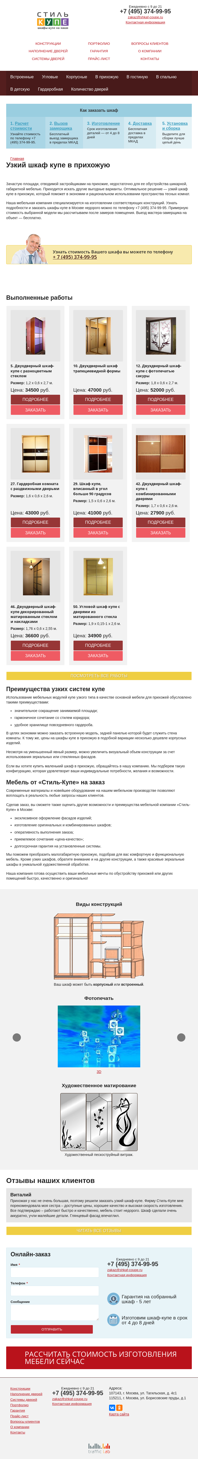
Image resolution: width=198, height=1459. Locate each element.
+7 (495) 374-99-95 (145, 11)
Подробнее (35, 399)
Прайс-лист (99, 59)
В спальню (166, 77)
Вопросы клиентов (149, 44)
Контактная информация (145, 22)
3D (99, 1072)
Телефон (18, 1283)
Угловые (50, 77)
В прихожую (106, 77)
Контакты (150, 59)
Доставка (142, 123)
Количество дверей (89, 89)
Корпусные (76, 77)
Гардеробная (50, 89)
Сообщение (20, 1301)
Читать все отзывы (99, 1231)
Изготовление (106, 123)
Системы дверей (48, 59)
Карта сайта (119, 1414)
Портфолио (99, 44)
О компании (149, 51)
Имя (14, 1264)
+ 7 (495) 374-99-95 (75, 256)
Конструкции (48, 44)
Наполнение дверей (48, 51)
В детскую (20, 89)
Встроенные (22, 77)
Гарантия (99, 51)
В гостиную (137, 77)
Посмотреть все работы (99, 676)
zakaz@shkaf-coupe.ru (145, 17)
